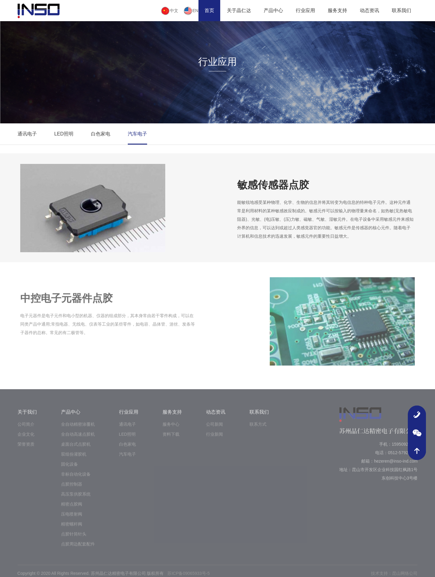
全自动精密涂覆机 (78, 427)
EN (190, 11)
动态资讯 (369, 10)
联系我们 (401, 10)
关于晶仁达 (239, 10)
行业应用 (305, 10)
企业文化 (26, 437)
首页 (209, 10)
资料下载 (171, 437)
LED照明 (63, 133)
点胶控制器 (71, 487)
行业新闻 (214, 437)
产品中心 (273, 10)
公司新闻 (214, 427)
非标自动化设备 (76, 477)
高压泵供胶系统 (76, 497)
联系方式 (258, 427)
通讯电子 (27, 133)
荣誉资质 (26, 447)
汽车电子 (137, 133)
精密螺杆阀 (71, 527)
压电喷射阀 (71, 517)
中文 (169, 11)
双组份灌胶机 (73, 457)
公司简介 (26, 427)
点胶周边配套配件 (78, 547)
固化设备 (69, 467)
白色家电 (100, 133)
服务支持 (337, 10)
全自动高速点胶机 (78, 437)
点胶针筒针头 (73, 537)
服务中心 (171, 427)
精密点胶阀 (71, 507)
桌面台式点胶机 (76, 447)
